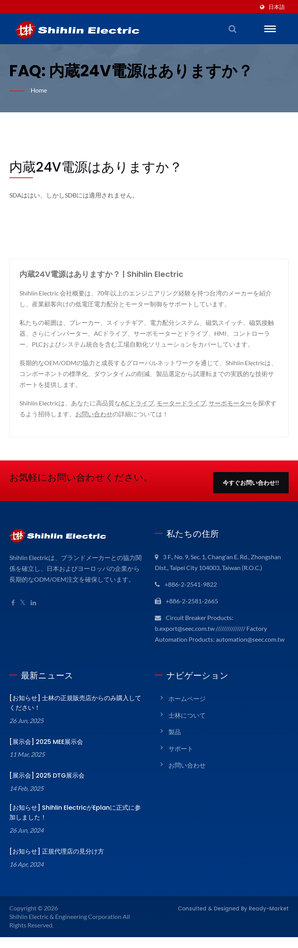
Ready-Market (272, 919)
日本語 (277, 7)
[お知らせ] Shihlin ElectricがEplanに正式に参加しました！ (74, 823)
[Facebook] (13, 602)
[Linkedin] (34, 602)
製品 (174, 742)
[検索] (232, 28)
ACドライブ (139, 403)
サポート (180, 759)
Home (39, 90)
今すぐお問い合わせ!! (251, 482)
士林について (187, 726)
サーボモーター (234, 403)
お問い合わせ (100, 413)
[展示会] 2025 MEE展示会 (45, 752)
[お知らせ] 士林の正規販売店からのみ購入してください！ (74, 714)
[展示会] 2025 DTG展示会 (44, 786)
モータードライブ (184, 403)
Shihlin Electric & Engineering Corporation (67, 927)
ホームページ (187, 709)
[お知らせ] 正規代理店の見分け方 (55, 862)
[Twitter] (23, 602)
